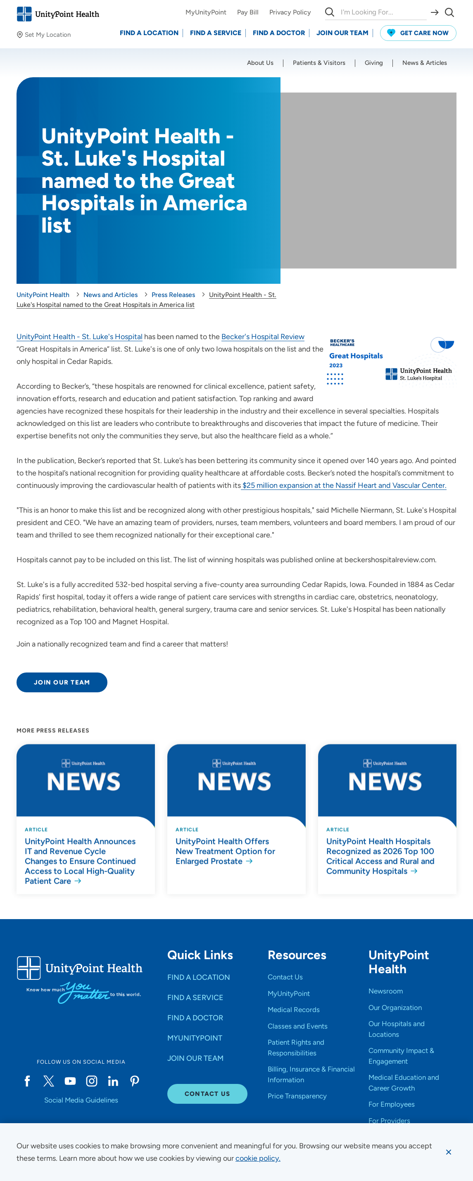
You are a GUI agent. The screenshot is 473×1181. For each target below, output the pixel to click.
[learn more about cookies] (257, 1158)
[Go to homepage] (58, 14)
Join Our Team (62, 682)
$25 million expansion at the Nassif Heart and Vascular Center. (344, 485)
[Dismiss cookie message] (448, 1152)
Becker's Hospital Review (262, 336)
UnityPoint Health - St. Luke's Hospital (80, 336)
